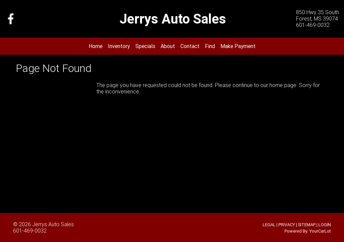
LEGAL (269, 225)
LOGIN (324, 225)
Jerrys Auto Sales (53, 224)
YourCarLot (320, 231)
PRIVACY (286, 225)
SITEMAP (306, 225)
